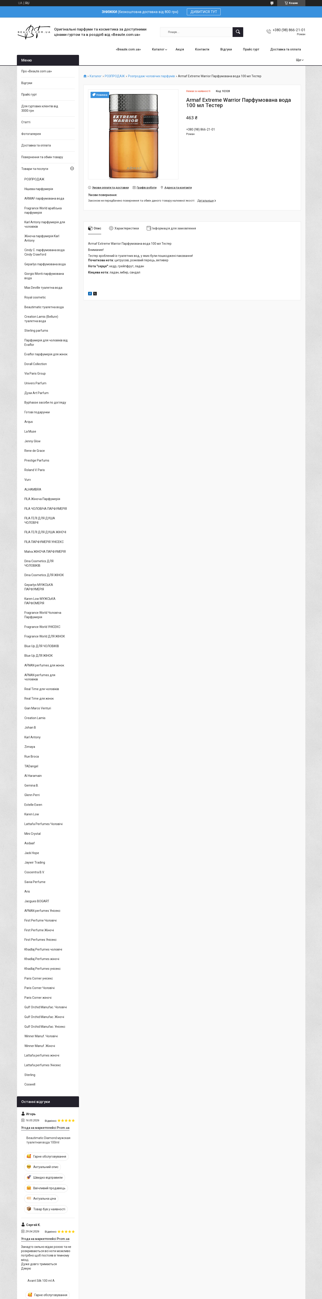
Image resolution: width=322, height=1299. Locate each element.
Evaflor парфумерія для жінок (45, 354)
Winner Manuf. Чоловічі (41, 1036)
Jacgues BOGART (36, 901)
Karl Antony (32, 737)
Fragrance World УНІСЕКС (42, 627)
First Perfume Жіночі (39, 930)
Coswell (29, 1084)
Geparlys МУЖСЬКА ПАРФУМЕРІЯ (38, 587)
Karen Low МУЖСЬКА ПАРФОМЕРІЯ (39, 601)
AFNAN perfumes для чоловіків (39, 677)
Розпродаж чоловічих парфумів (151, 76)
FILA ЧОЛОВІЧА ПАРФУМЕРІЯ (45, 508)
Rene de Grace (34, 450)
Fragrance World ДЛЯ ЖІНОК (44, 636)
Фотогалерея (31, 134)
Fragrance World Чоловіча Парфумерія (42, 615)
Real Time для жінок (39, 698)
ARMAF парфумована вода (44, 198)
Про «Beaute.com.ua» (36, 71)
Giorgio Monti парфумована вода (44, 276)
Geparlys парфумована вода (45, 264)
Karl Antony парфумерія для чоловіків (44, 224)
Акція (180, 49)
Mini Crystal (32, 833)
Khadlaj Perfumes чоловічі (43, 949)
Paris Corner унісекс (38, 978)
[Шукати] (238, 32)
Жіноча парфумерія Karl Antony (41, 238)
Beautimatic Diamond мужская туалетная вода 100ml (48, 1140)
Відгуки (226, 49)
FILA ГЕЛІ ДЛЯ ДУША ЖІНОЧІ (45, 532)
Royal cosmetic (35, 297)
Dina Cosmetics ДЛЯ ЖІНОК (44, 575)
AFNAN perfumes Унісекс (42, 910)
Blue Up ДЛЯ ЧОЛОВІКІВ (41, 646)
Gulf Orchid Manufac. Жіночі (44, 1017)
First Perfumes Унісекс (40, 939)
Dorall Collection (35, 364)
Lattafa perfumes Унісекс (42, 1065)
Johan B (30, 727)
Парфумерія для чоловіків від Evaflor (46, 342)
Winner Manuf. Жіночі (39, 1046)
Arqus (28, 421)
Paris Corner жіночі (37, 997)
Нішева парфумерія (38, 189)
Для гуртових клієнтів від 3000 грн (39, 108)
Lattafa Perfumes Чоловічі (43, 824)
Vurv (27, 479)
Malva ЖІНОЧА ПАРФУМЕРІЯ (45, 551)
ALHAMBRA (32, 489)
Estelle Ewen (33, 804)
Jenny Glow (32, 441)
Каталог (158, 49)
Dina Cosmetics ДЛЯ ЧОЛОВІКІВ (38, 563)
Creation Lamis (34, 718)
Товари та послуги (34, 169)
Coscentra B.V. (34, 872)
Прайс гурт (251, 49)
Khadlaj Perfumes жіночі (41, 959)
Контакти (202, 49)
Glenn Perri (32, 795)
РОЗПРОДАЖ (115, 76)
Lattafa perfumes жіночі (41, 1055)
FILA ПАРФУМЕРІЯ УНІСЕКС (44, 542)
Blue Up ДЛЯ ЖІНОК (38, 655)
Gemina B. (31, 785)
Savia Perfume (34, 882)
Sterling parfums (36, 330)
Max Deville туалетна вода (43, 287)
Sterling (29, 1075)
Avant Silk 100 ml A (41, 1280)
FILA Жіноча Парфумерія (42, 499)
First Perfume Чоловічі (40, 920)
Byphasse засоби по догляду (45, 402)
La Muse (30, 431)
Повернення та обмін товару (42, 157)
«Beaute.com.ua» (128, 49)
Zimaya (29, 747)
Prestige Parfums (36, 460)
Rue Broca (31, 756)
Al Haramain (33, 775)
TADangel (31, 766)
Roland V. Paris (34, 470)
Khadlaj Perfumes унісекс (42, 968)
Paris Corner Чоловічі (39, 988)
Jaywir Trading (34, 862)
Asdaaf (29, 843)
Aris (27, 891)
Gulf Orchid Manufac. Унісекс (44, 1026)
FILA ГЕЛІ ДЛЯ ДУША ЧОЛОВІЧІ (39, 520)
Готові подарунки (37, 412)
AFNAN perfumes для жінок (44, 665)
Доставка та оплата (285, 49)
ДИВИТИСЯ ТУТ (203, 12)
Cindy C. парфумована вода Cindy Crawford (44, 252)
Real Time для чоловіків (41, 689)
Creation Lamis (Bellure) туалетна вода (41, 319)
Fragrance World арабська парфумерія (43, 210)
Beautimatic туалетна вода (44, 307)
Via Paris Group (35, 373)
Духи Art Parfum (36, 393)
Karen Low (31, 814)
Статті (25, 122)
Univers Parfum (35, 383)
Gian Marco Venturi (37, 708)
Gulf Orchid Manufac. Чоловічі (45, 1007)
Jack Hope (31, 853)
